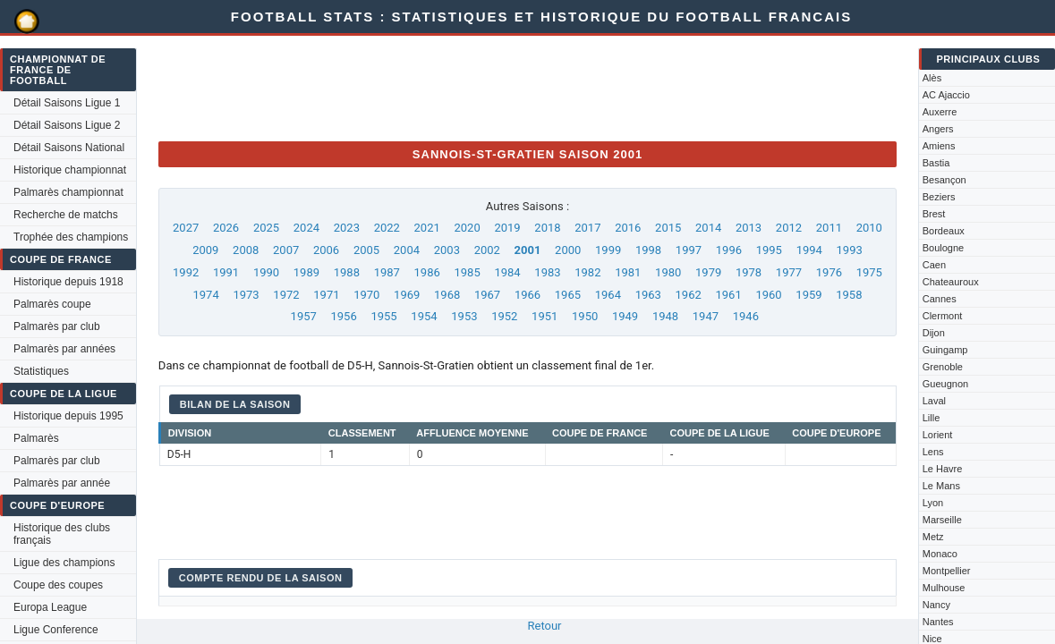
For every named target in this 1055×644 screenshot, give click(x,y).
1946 (746, 316)
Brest (934, 213)
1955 (383, 316)
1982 (587, 272)
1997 (689, 250)
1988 (347, 272)
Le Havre (943, 468)
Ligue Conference (55, 629)
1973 (246, 294)
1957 (304, 316)
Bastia (936, 162)
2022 (387, 227)
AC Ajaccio (946, 94)
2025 (266, 227)
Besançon (944, 179)
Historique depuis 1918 (68, 281)
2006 (326, 250)
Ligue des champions (64, 562)
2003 (447, 250)
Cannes (940, 298)
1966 (527, 294)
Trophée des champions (70, 237)
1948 (665, 316)
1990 (266, 272)
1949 (625, 316)
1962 (689, 294)
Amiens (939, 145)
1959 (808, 294)
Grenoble (943, 366)
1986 (427, 272)
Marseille (942, 519)
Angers (938, 128)
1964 (608, 294)
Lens (933, 451)
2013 (748, 227)
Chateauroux (951, 281)
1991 (226, 272)
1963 (648, 294)
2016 (628, 227)
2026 (226, 227)
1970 (366, 294)
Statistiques (41, 371)
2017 (587, 227)
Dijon (934, 332)
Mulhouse (944, 587)
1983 (547, 272)
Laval (934, 400)
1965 (568, 294)
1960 (768, 294)
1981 (628, 272)
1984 (507, 272)
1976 (829, 272)
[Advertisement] (484, 87)
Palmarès (36, 438)
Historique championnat (69, 170)
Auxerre (940, 111)
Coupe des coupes (58, 585)
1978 (748, 272)
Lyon (933, 502)
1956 (344, 316)
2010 (869, 227)
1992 (186, 272)
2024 (306, 227)
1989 (306, 272)
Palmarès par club (56, 326)
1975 (869, 272)
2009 (205, 250)
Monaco (940, 553)
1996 (729, 250)
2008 (246, 250)
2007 (286, 250)
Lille (931, 417)
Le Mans (941, 485)
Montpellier (947, 570)
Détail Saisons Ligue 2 (66, 125)
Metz (933, 536)
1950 (585, 316)
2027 (186, 227)
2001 (528, 250)
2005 (366, 250)
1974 (206, 294)
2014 (708, 227)
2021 (427, 227)
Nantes (938, 621)
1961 (728, 294)
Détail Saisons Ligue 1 (66, 103)
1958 (849, 294)
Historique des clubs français (61, 534)
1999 (608, 250)
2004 (407, 250)
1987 (387, 272)
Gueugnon (945, 383)
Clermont (943, 315)
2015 (668, 227)
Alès (932, 77)
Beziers (939, 196)
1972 (286, 294)
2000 (568, 250)
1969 (407, 294)
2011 (829, 227)
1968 (447, 294)
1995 (769, 250)
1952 (504, 316)
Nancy (936, 604)
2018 (547, 227)
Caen (934, 264)
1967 (487, 294)
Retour (544, 625)
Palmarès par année (61, 483)
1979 (708, 272)
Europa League (50, 607)
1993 (850, 250)
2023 (347, 227)
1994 (809, 250)
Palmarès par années (64, 349)
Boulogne (944, 247)
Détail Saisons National (68, 147)
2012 (789, 227)
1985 (467, 272)
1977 (789, 272)
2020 (467, 227)
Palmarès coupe (52, 304)
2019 (507, 227)
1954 (424, 316)
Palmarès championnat (68, 192)
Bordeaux (944, 230)
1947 (706, 316)
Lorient (938, 434)
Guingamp (945, 349)
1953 (464, 316)
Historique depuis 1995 (68, 416)
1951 (544, 316)
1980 (668, 272)
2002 (487, 250)
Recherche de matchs (65, 214)
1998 (648, 250)
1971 (326, 294)
